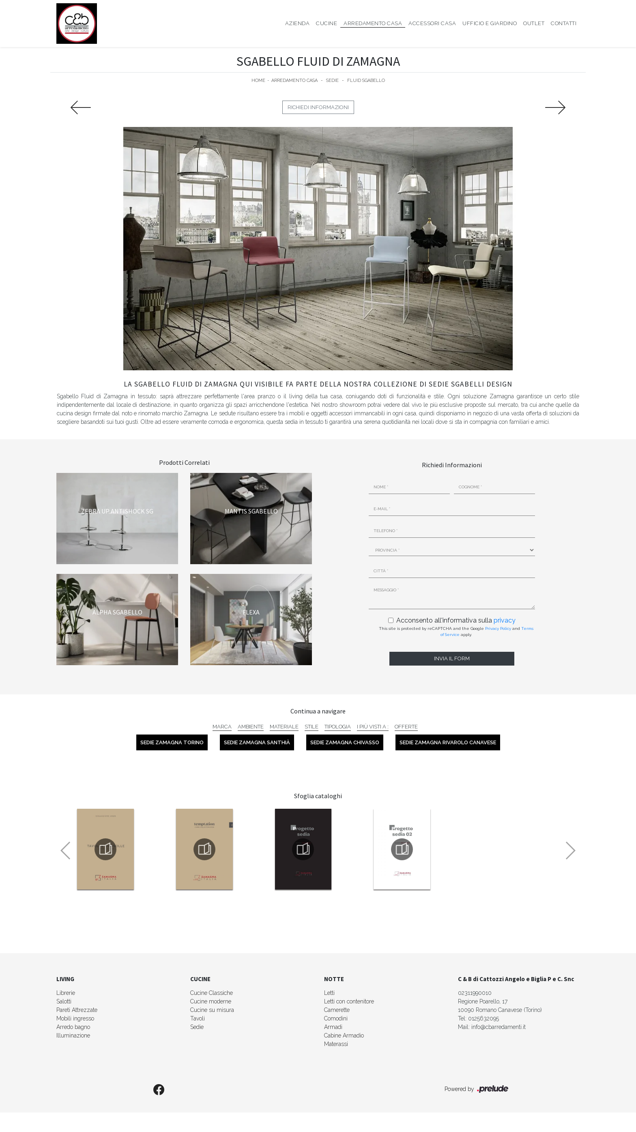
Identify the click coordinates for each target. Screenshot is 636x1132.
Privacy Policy (498, 628)
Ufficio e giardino (489, 23)
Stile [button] (311, 727)
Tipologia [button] (337, 727)
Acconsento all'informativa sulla (456, 620)
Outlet (533, 23)
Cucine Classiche (211, 993)
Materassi (336, 1044)
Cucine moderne (210, 1001)
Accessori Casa (432, 23)
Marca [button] (222, 727)
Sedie (332, 80)
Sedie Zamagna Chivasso (344, 742)
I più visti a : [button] (373, 727)
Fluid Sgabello (366, 80)
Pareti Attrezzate (76, 1010)
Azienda (297, 23)
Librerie (65, 993)
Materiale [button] (284, 727)
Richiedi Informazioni (318, 107)
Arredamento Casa (373, 23)
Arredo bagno (73, 1027)
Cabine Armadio (344, 1035)
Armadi (333, 1027)
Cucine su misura (212, 1010)
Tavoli (197, 1018)
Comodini (336, 1018)
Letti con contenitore (349, 1001)
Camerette (337, 1010)
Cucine (326, 23)
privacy (505, 620)
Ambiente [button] (251, 727)
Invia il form (452, 658)
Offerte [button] (406, 727)
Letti (329, 993)
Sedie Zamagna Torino (172, 742)
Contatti (563, 23)
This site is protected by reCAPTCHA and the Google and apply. (456, 631)
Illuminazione (73, 1035)
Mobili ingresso (75, 1018)
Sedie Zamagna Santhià (257, 742)
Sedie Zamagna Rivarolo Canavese (448, 742)
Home (258, 80)
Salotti (63, 1001)
